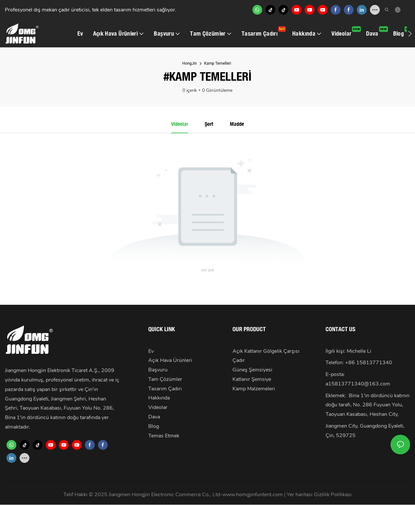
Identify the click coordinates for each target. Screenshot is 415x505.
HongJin (189, 63)
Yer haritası (300, 494)
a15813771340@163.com (358, 383)
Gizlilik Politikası (333, 494)
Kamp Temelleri (217, 63)
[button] (410, 34)
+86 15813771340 (368, 363)
